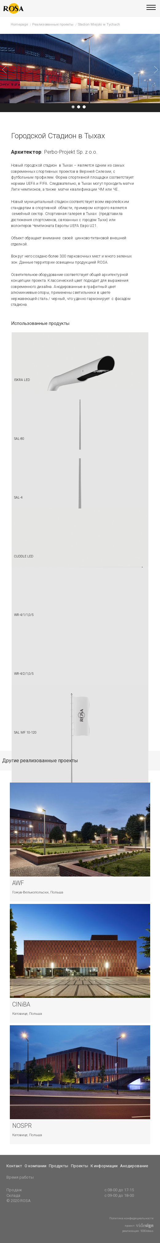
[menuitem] (15, 1165)
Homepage (19, 24)
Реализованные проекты (52, 24)
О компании (35, 1166)
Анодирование (134, 1166)
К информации (104, 1166)
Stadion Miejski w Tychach (99, 24)
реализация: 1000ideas (138, 1231)
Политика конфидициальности (131, 1218)
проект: (139, 1225)
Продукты (58, 1166)
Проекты (79, 1166)
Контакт (14, 1166)
